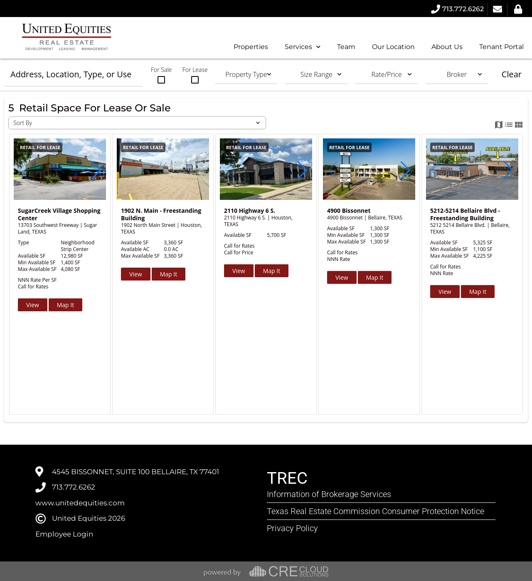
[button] (96, 170)
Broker (457, 74)
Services (302, 46)
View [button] (32, 305)
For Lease (195, 75)
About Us (447, 47)
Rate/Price (387, 74)
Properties (251, 47)
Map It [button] (65, 305)
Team (346, 47)
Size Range (316, 74)
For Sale (161, 75)
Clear (512, 74)
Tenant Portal (501, 47)
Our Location (393, 47)
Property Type (246, 74)
